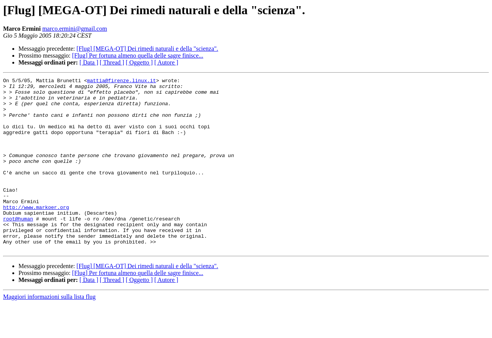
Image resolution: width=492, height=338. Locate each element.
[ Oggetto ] (139, 62)
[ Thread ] (112, 62)
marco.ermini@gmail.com (74, 28)
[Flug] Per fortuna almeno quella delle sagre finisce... (137, 55)
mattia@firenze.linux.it (121, 81)
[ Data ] (89, 62)
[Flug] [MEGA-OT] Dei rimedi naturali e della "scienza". (147, 48)
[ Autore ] (166, 62)
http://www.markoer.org (36, 233)
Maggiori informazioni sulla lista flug (49, 331)
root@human (18, 247)
